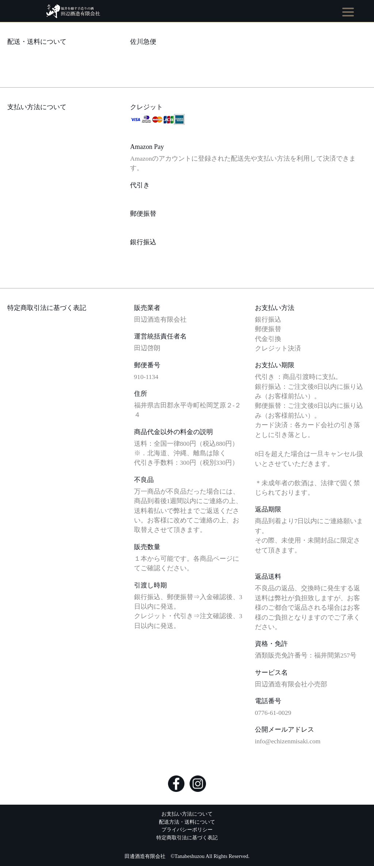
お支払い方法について (187, 814)
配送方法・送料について (187, 822)
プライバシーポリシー (187, 829)
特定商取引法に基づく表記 (187, 837)
